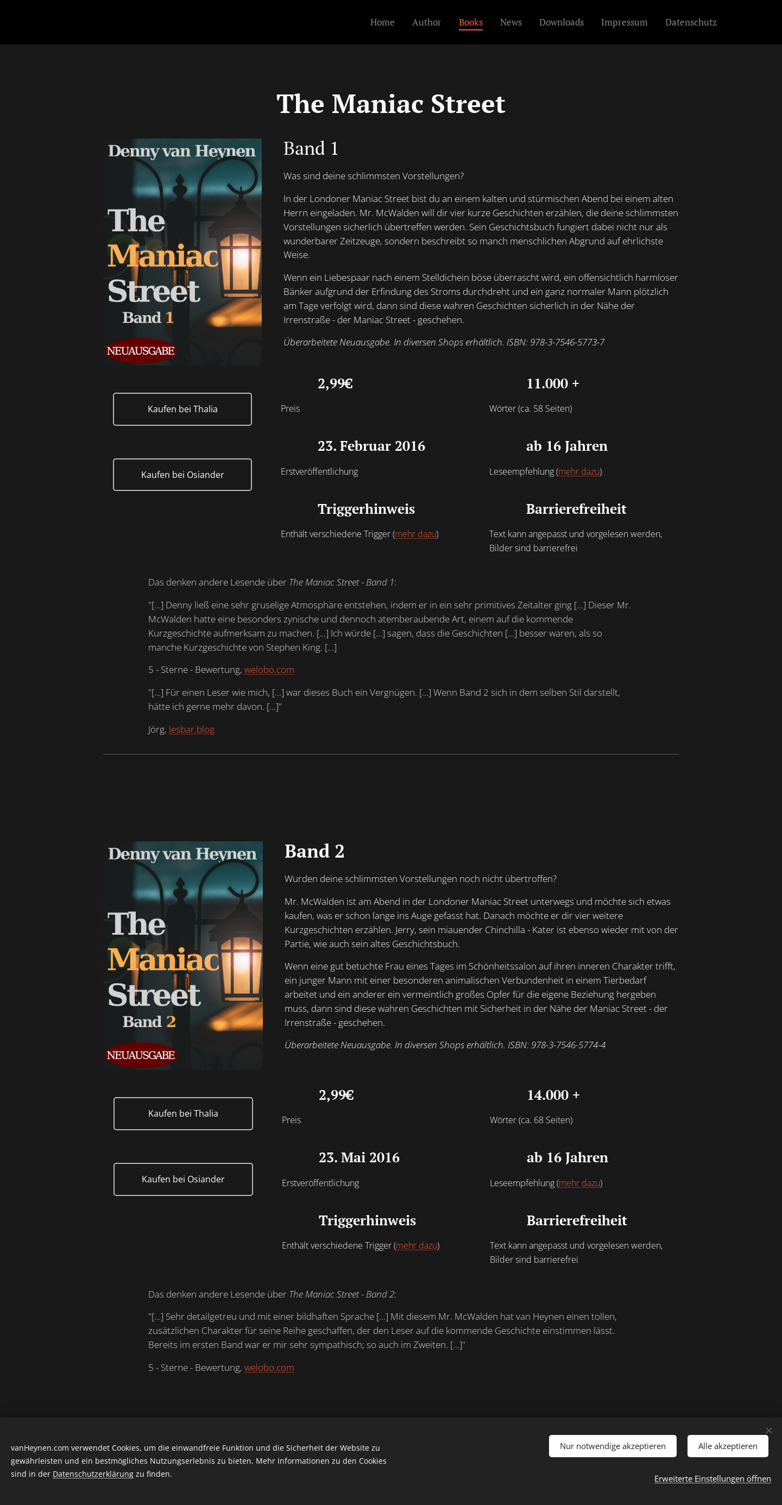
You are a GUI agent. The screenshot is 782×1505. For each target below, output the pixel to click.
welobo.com (269, 669)
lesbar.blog (192, 729)
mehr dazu (579, 471)
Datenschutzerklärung (93, 1472)
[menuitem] (385, 22)
